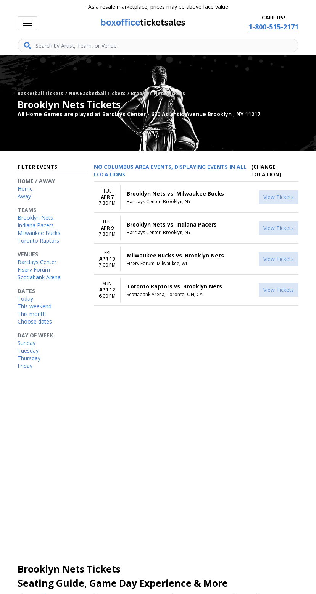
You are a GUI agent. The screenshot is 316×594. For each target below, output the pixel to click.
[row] (196, 197)
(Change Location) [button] (266, 170)
